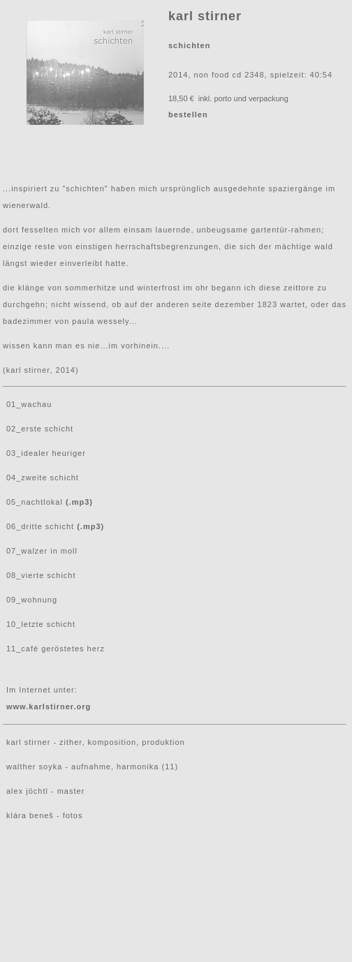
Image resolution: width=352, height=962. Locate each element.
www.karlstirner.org (48, 706)
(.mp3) (79, 502)
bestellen (188, 114)
